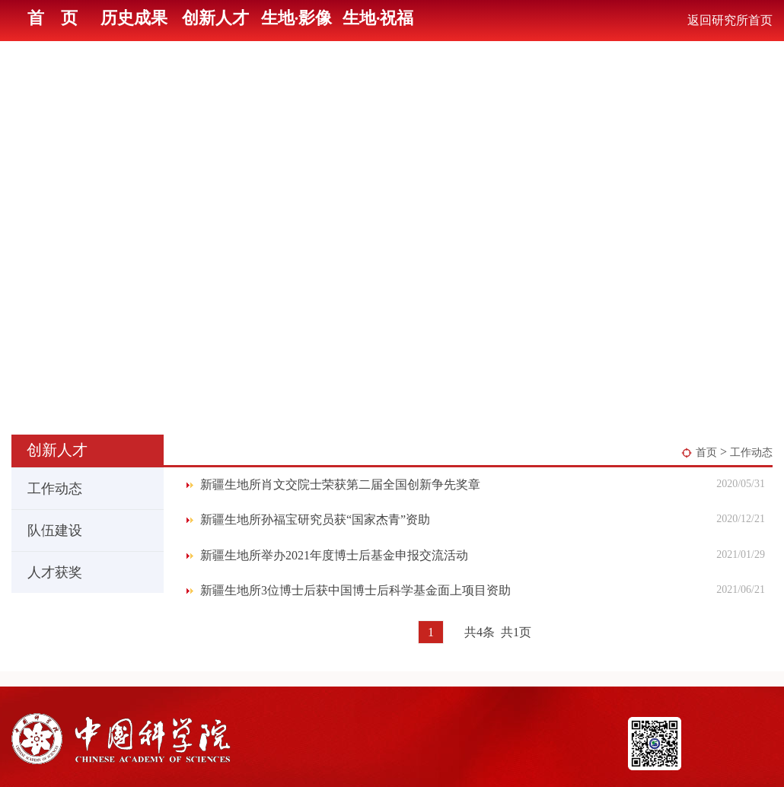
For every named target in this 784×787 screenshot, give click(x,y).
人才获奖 (48, 572)
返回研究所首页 (730, 20)
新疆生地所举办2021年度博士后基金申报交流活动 (334, 555)
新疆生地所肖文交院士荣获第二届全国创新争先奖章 (340, 484)
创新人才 (215, 17)
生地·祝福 (378, 17)
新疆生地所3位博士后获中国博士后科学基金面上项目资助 (355, 590)
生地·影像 (297, 17)
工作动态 (751, 452)
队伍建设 (48, 530)
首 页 (52, 17)
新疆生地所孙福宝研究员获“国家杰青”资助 (315, 519)
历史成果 (133, 17)
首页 (706, 452)
